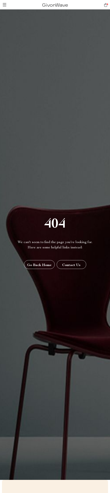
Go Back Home (39, 265)
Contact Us (71, 265)
